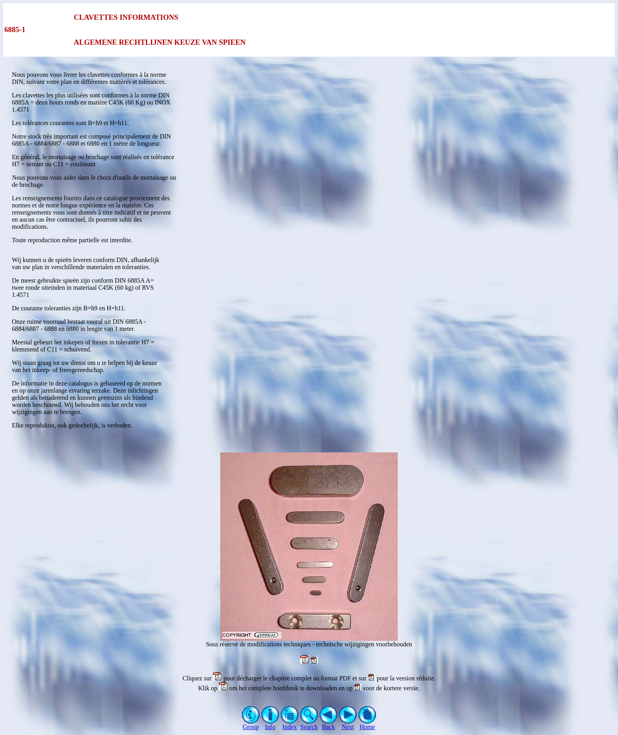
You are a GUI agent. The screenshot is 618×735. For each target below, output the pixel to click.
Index (290, 724)
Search (309, 724)
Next (348, 724)
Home (367, 724)
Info (270, 724)
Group (251, 724)
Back (329, 724)
